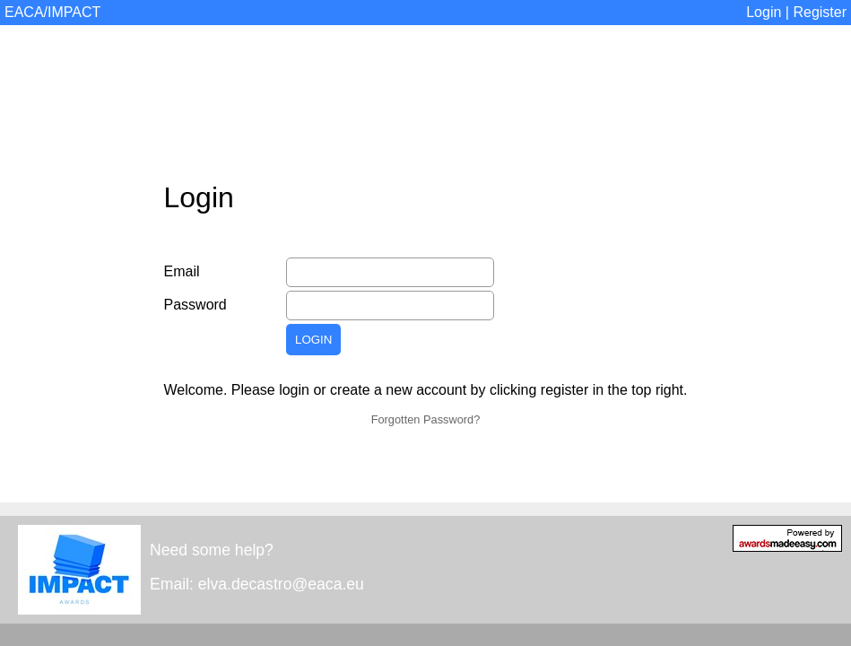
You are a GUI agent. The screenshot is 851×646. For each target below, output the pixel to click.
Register (820, 12)
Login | (769, 12)
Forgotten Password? (426, 419)
